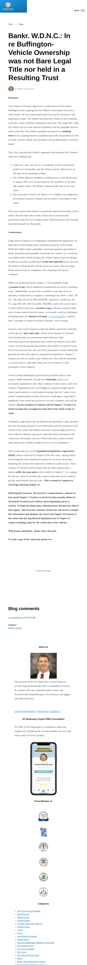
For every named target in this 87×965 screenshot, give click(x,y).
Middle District (23, 940)
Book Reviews (23, 914)
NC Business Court (25, 946)
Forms (20, 930)
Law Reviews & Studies (27, 936)
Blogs (21, 24)
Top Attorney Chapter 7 (49, 711)
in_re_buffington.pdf (16, 618)
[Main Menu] (79, 10)
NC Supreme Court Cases (28, 955)
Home (10, 24)
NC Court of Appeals (25, 949)
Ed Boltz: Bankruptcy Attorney (29, 924)
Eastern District (23, 921)
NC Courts (21, 952)
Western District (15, 628)
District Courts (23, 918)
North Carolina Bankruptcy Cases (31, 962)
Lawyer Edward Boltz (25, 711)
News (19, 959)
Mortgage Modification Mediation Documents (36, 943)
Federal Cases (23, 927)
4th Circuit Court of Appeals (28, 911)
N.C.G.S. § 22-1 (58, 316)
